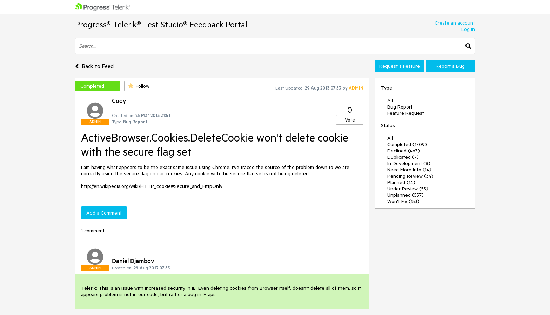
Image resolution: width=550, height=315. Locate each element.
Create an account (455, 23)
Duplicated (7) (403, 157)
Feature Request (405, 113)
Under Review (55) (407, 188)
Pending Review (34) (410, 176)
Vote (350, 120)
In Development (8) (408, 163)
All (390, 100)
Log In (468, 29)
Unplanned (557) (405, 195)
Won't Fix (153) (403, 201)
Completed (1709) (407, 144)
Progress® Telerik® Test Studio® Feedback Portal (161, 24)
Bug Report (399, 107)
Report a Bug (450, 66)
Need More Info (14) (409, 169)
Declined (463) (403, 150)
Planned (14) (401, 182)
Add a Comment (104, 213)
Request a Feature (399, 66)
